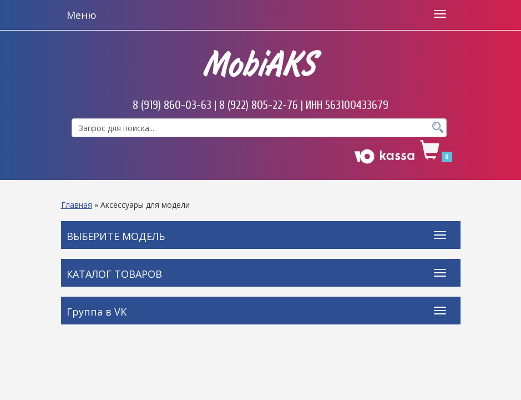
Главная (76, 204)
